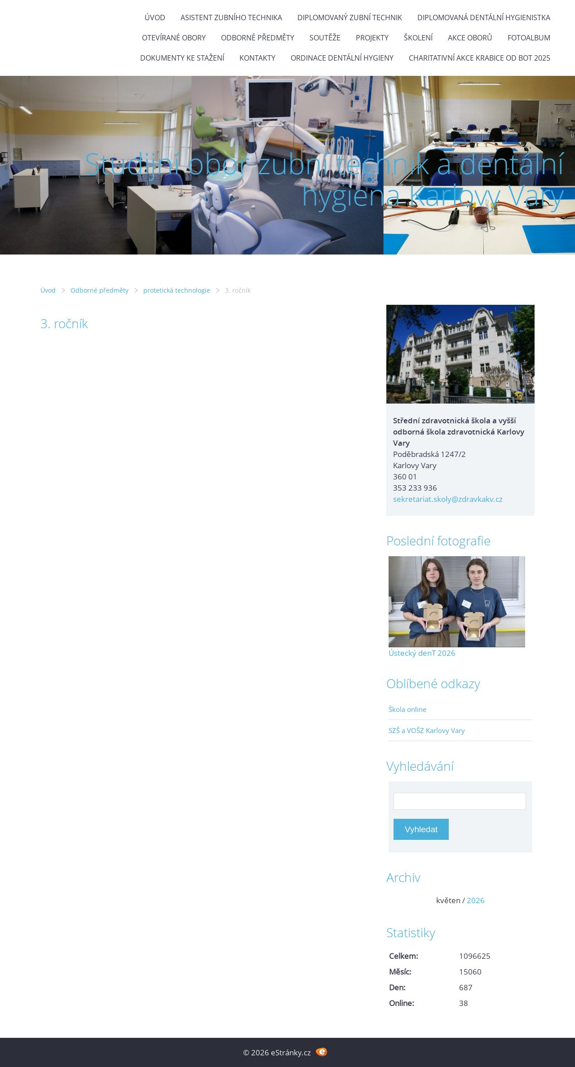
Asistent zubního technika (231, 17)
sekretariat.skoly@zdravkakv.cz (448, 499)
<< (398, 900)
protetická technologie (176, 290)
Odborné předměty (257, 38)
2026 (476, 900)
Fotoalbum (529, 38)
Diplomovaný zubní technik (349, 17)
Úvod (155, 17)
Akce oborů (470, 38)
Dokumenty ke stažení (182, 58)
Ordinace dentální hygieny (342, 58)
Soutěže (325, 38)
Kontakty (257, 58)
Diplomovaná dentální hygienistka (483, 17)
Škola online (407, 709)
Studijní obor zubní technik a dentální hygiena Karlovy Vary (324, 179)
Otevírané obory (174, 38)
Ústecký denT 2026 (422, 653)
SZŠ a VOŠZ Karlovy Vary (427, 730)
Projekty (372, 38)
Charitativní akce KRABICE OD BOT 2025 (479, 58)
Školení (418, 38)
